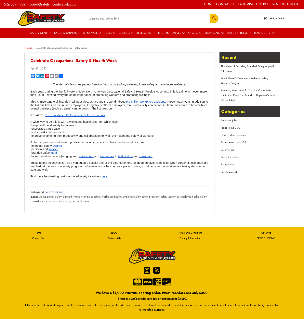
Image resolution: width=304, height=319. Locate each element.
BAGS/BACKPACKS (65, 33)
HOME (208, 4)
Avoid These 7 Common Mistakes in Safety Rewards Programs (244, 81)
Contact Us (38, 238)
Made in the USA (230, 128)
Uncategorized (229, 172)
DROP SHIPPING (266, 238)
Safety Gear (227, 150)
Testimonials (114, 238)
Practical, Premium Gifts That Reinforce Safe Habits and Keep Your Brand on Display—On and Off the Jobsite (248, 95)
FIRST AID (163, 33)
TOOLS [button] (108, 33)
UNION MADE (212, 33)
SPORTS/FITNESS (237, 33)
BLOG (114, 233)
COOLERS (124, 33)
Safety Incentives (54, 192)
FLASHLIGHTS (262, 33)
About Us (266, 233)
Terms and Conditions (190, 233)
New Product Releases (233, 135)
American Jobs (229, 120)
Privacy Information (190, 238)
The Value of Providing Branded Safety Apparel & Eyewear (247, 68)
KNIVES (177, 33)
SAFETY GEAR (39, 33)
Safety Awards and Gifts (234, 142)
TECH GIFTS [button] (144, 33)
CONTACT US (225, 4)
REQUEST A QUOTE (286, 4)
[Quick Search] (147, 18)
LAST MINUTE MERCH (254, 4)
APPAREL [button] (193, 33)
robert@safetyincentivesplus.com (53, 4)
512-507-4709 (15, 4)
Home (28, 48)
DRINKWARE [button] (90, 33)
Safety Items (227, 164)
